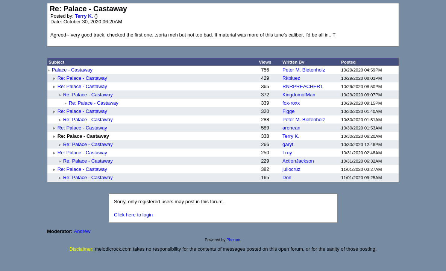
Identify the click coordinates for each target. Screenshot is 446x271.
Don (286, 177)
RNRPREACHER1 (302, 86)
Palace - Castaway (72, 70)
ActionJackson (298, 161)
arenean (291, 128)
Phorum (233, 240)
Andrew (82, 231)
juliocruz (291, 169)
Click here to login (133, 215)
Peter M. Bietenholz (303, 70)
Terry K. (84, 16)
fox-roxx (291, 103)
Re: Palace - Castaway (82, 78)
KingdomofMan (298, 94)
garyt (287, 144)
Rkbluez (291, 78)
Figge (288, 111)
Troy (287, 152)
